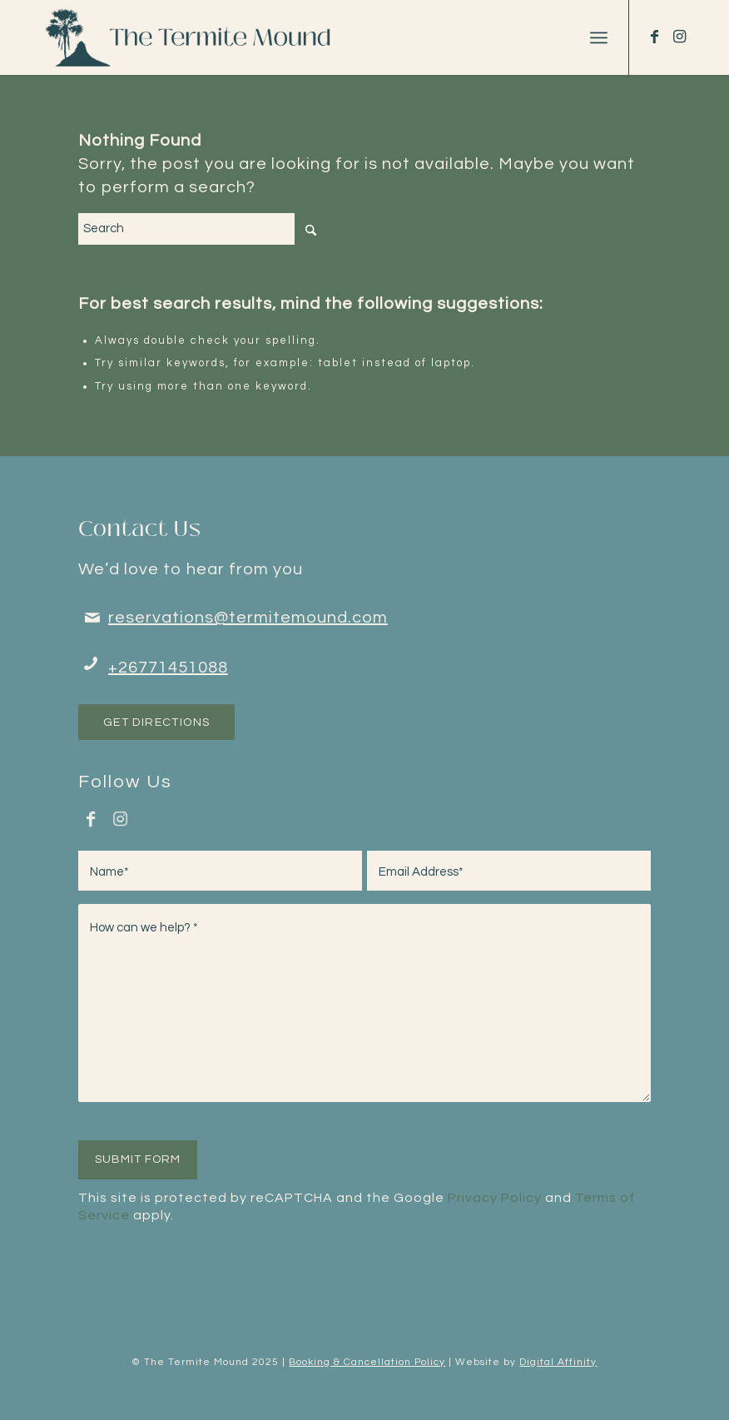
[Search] (203, 229)
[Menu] (599, 37)
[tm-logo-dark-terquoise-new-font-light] (192, 37)
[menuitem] (599, 37)
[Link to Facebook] (654, 36)
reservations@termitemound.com (248, 617)
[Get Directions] (157, 722)
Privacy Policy (495, 1197)
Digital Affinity (558, 1362)
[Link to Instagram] (679, 36)
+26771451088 (168, 667)
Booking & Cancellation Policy (367, 1362)
